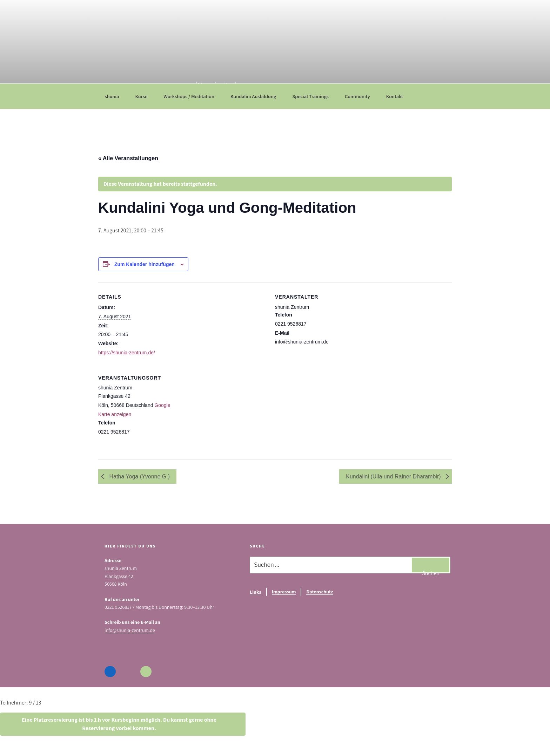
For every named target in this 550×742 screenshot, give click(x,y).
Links (255, 592)
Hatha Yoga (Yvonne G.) (139, 476)
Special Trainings (313, 96)
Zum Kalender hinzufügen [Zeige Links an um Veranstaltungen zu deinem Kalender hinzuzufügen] (144, 264)
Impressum (284, 591)
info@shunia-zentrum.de (130, 630)
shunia (115, 96)
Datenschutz (319, 591)
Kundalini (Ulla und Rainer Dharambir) (394, 476)
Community (361, 96)
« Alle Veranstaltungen (128, 158)
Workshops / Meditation (192, 96)
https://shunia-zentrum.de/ (126, 352)
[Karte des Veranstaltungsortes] (319, 412)
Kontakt (398, 96)
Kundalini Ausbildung (256, 96)
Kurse (144, 96)
